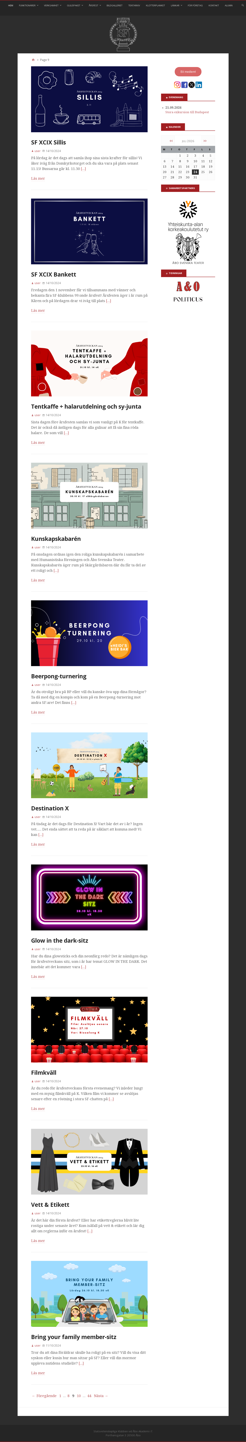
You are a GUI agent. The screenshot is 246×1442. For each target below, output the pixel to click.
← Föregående (44, 1396)
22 (180, 172)
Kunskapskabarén (56, 538)
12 (210, 161)
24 (195, 172)
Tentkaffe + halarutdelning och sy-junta (86, 406)
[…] (83, 169)
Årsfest (93, 5)
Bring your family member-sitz (73, 1337)
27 (164, 177)
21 (172, 172)
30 (187, 177)
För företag (195, 5)
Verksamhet (51, 5)
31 (195, 177)
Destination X (50, 808)
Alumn (229, 5)
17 (195, 166)
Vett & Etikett (50, 1204)
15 (180, 166)
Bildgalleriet (114, 5)
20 (164, 172)
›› (205, 140)
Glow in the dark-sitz (59, 940)
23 (187, 172)
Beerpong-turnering (58, 676)
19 (210, 166)
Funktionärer (27, 5)
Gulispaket (73, 5)
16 (187, 166)
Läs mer (38, 178)
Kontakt (214, 5)
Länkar (175, 5)
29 (180, 177)
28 (172, 177)
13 (164, 166)
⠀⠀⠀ (120, 13)
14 (172, 166)
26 (210, 172)
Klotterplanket (155, 5)
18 (203, 166)
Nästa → (101, 1396)
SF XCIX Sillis (48, 142)
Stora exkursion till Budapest (187, 112)
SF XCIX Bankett (53, 274)
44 (89, 1396)
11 (203, 161)
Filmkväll (43, 1072)
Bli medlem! (188, 72)
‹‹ (171, 140)
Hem (10, 5)
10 (79, 1396)
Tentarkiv (134, 5)
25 (203, 172)
